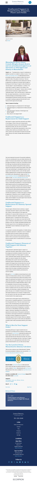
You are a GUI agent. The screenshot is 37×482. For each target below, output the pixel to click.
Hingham (15, 368)
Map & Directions (18, 448)
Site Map (18, 435)
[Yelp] (28, 462)
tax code (12, 274)
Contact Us (18, 433)
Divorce (22, 380)
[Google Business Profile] (25, 462)
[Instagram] (11, 462)
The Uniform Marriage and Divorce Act (20, 177)
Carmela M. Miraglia (17, 365)
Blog (18, 429)
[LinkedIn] (17, 462)
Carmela (8, 40)
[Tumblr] (22, 462)
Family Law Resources (18, 424)
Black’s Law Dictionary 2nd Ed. (12, 75)
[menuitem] (15, 476)
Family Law (14, 380)
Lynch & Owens (15, 333)
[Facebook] (9, 462)
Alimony (18, 380)
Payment (18, 426)
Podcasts (19, 431)
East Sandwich (28, 368)
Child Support (8, 380)
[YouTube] (20, 462)
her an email (15, 376)
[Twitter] (14, 462)
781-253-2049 (18, 418)
